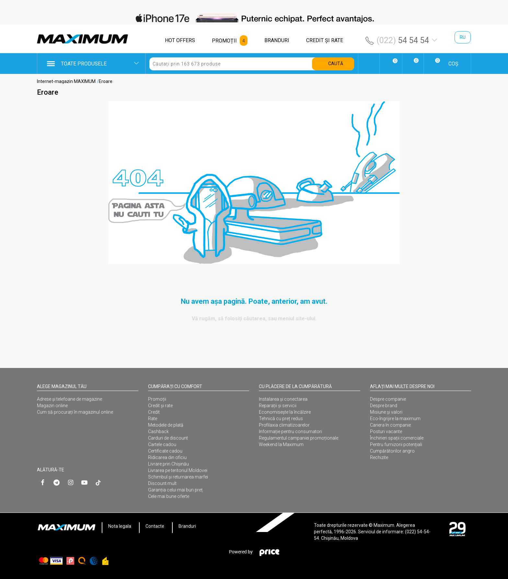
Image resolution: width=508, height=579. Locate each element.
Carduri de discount (168, 438)
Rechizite (379, 457)
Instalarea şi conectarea (283, 399)
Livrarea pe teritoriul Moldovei (177, 470)
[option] (254, 18)
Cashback (158, 431)
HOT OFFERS (180, 40)
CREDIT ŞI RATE (324, 40)
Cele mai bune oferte (168, 496)
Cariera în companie (390, 425)
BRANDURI (276, 40)
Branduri (187, 526)
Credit (154, 412)
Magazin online (52, 405)
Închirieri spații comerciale (396, 438)
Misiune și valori (386, 412)
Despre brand (383, 405)
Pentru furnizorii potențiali (396, 444)
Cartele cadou (162, 444)
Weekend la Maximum (281, 444)
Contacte (154, 526)
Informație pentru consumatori (290, 431)
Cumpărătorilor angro (392, 451)
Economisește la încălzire (285, 412)
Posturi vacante (386, 431)
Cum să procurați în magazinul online (75, 412)
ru (463, 37)
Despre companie (388, 399)
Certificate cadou (165, 451)
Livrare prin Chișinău (168, 464)
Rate (152, 418)
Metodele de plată (165, 425)
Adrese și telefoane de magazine (69, 399)
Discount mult (162, 483)
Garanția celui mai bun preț (175, 489)
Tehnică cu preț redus (281, 418)
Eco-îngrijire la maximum (395, 418)
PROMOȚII (224, 41)
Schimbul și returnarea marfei (178, 476)
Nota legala (119, 526)
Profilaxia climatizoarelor (284, 425)
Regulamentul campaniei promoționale (298, 438)
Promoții (157, 399)
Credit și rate (160, 405)
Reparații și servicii (277, 405)
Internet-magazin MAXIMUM (66, 81)
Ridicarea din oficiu (167, 457)
